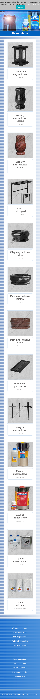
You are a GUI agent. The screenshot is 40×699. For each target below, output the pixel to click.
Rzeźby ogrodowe (20, 659)
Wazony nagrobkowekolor (20, 165)
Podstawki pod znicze (20, 641)
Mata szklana (20, 676)
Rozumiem (20, 7)
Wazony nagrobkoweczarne (20, 118)
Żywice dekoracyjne (20, 672)
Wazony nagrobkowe (20, 628)
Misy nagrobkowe (20, 637)
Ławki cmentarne (19, 632)
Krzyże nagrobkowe (20, 645)
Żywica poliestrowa (20, 668)
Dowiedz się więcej (33, 4)
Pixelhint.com (19, 694)
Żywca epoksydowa (20, 663)
